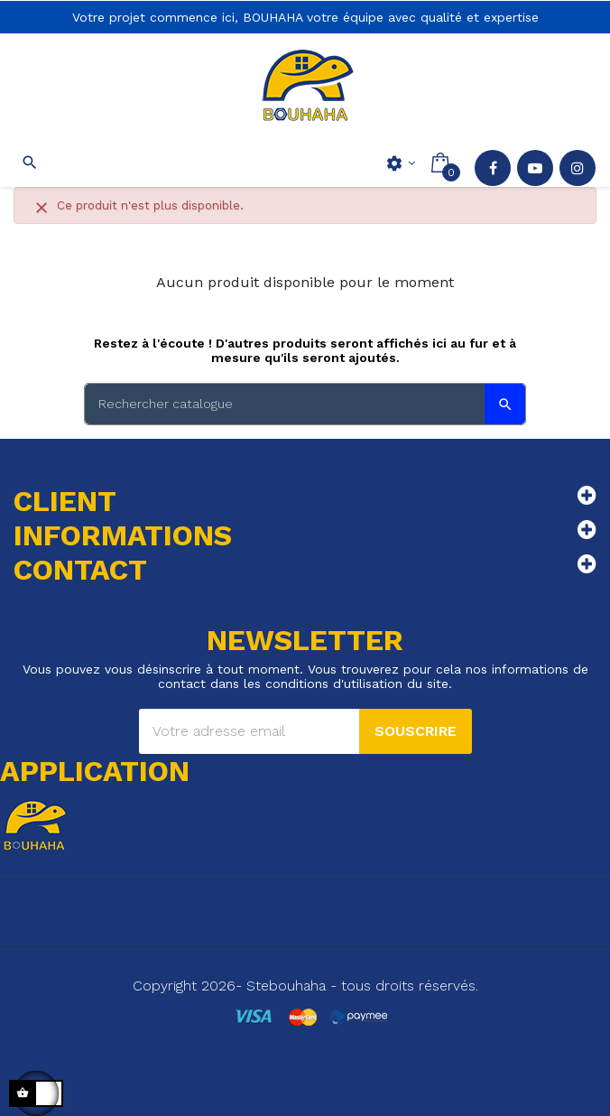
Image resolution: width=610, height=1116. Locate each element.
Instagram (577, 168)
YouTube (535, 168)
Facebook (493, 168)
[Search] (305, 404)
